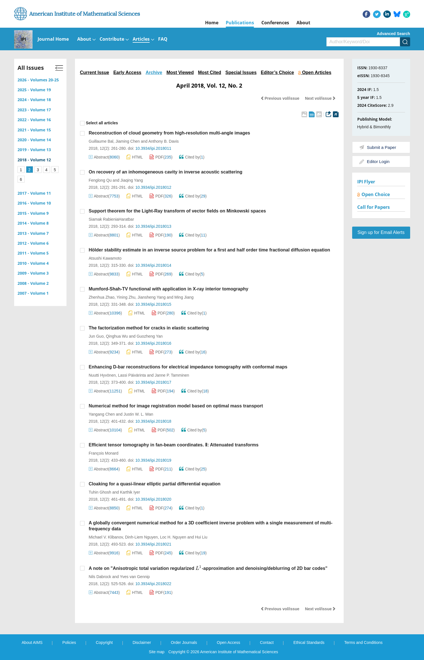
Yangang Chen (102, 414)
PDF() (161, 157)
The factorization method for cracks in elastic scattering (149, 327)
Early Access (127, 72)
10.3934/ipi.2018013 (153, 226)
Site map (156, 652)
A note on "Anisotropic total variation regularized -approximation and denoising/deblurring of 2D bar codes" (208, 568)
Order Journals (184, 642)
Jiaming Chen (127, 141)
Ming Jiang (184, 297)
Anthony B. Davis (163, 141)
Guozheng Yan (150, 336)
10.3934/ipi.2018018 (153, 421)
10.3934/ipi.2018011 (153, 148)
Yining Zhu (126, 297)
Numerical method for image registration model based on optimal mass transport (176, 405)
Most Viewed (180, 72)
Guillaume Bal (101, 141)
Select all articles (99, 123)
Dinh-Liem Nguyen (141, 537)
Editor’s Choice (277, 72)
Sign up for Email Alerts (381, 232)
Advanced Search (393, 33)
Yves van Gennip (135, 576)
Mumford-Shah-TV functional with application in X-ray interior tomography (168, 288)
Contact (267, 642)
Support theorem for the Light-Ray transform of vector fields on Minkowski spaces (177, 211)
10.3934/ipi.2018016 (153, 343)
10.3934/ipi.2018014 (153, 265)
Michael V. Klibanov (106, 537)
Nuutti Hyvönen (102, 375)
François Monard (104, 453)
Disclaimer (142, 642)
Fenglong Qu (100, 180)
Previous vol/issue (280, 98)
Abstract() (104, 157)
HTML (134, 157)
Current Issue (94, 72)
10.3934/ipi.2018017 (153, 382)
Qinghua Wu (117, 336)
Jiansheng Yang (151, 297)
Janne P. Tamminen (172, 375)
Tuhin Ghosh (100, 492)
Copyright (104, 642)
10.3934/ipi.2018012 (153, 187)
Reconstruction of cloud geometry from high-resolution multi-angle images (169, 133)
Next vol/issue (320, 98)
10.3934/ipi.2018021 (153, 544)
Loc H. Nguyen (173, 537)
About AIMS (32, 642)
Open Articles (314, 72)
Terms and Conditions (363, 642)
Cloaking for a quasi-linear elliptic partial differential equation (155, 483)
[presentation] (198, 568)
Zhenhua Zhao (102, 297)
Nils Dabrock (100, 576)
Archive (154, 72)
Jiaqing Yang (131, 180)
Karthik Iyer (130, 492)
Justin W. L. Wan (138, 414)
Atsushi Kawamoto (105, 258)
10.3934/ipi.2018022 (153, 583)
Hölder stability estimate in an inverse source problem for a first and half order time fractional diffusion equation (209, 250)
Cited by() (192, 157)
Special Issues (241, 72)
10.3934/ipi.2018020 (153, 499)
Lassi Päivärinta (132, 375)
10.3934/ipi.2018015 (153, 304)
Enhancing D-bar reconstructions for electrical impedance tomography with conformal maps (188, 366)
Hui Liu (201, 537)
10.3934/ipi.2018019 (153, 460)
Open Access (228, 642)
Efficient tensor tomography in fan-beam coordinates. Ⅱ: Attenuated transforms (174, 444)
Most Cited (209, 72)
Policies (69, 642)
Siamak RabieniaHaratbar (111, 219)
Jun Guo (96, 336)
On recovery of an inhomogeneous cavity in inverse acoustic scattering (165, 172)
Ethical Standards (308, 642)
